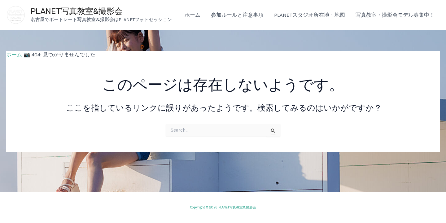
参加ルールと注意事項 (237, 15)
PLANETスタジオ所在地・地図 (309, 15)
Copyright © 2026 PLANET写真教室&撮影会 (223, 207)
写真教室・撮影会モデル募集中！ (395, 15)
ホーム (192, 15)
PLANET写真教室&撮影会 (77, 11)
